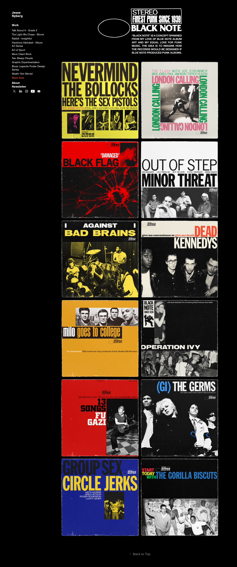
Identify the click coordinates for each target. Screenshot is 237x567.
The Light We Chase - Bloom (28, 34)
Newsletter (19, 86)
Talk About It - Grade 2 (24, 30)
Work (15, 25)
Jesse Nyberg (17, 14)
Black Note (18, 77)
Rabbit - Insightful (22, 38)
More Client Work (21, 54)
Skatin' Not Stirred (22, 73)
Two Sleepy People (22, 58)
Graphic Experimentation (26, 62)
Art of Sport (18, 50)
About (16, 83)
